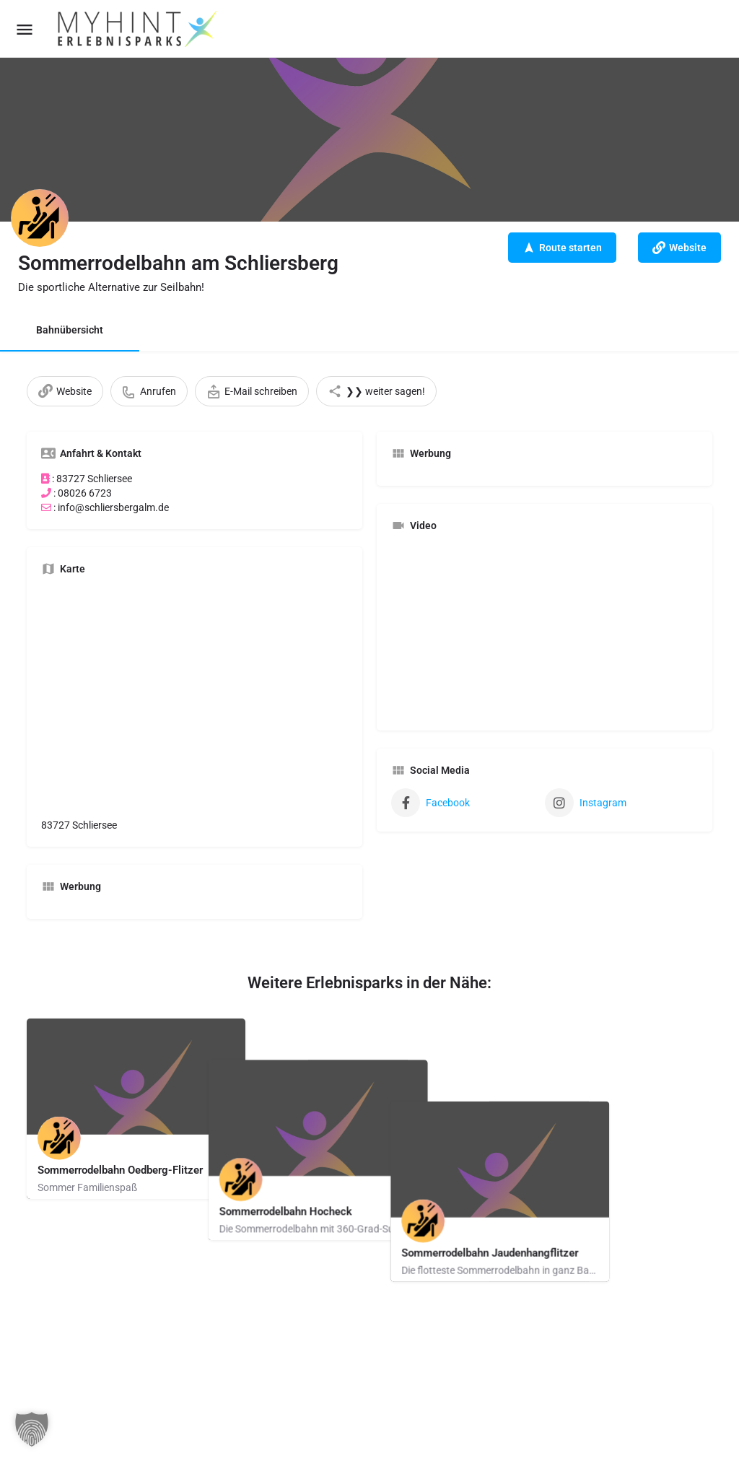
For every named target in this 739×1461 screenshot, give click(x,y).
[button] (32, 1429)
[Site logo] (138, 29)
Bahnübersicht (69, 330)
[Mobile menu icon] (24, 29)
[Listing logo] (40, 218)
